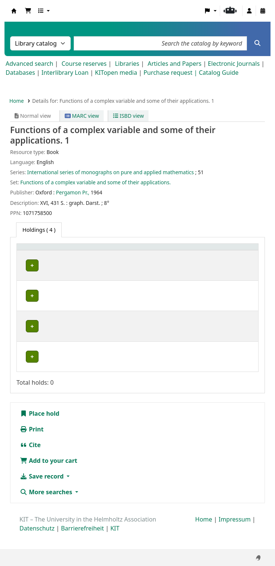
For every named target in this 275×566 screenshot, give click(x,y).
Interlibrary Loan (65, 72)
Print (31, 446)
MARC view (82, 115)
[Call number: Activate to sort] (169, 254)
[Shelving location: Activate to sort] (129, 254)
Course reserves (84, 63)
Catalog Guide (218, 72)
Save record (42, 493)
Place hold (39, 430)
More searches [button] (47, 508)
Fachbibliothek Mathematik (38, 282)
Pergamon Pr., (72, 192)
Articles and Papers (174, 63)
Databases (20, 72)
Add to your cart (48, 477)
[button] (28, 11)
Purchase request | (171, 72)
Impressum (235, 536)
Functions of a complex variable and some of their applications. (95, 182)
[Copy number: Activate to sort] (208, 254)
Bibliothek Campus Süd (36, 369)
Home (16, 100)
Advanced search (29, 63)
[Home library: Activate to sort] (42, 254)
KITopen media (116, 72)
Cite (30, 461)
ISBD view (128, 115)
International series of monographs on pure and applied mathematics (110, 172)
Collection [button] (83, 258)
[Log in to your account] (249, 11)
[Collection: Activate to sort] (87, 254)
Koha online (13, 10)
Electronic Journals (234, 63)
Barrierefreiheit (82, 545)
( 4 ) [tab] (38, 229)
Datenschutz (37, 545)
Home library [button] (37, 258)
